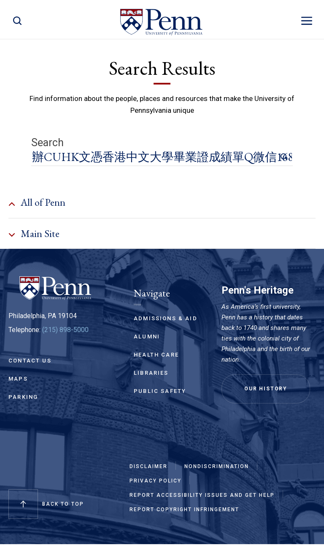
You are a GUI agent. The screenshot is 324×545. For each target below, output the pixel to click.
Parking (23, 397)
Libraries (151, 373)
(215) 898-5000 (65, 330)
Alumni (147, 336)
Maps (18, 379)
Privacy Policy (155, 481)
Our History (265, 389)
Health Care (156, 355)
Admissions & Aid (165, 318)
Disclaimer (148, 467)
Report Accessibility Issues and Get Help (202, 496)
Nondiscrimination (216, 467)
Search (47, 142)
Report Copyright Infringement (184, 510)
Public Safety (160, 391)
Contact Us (29, 360)
